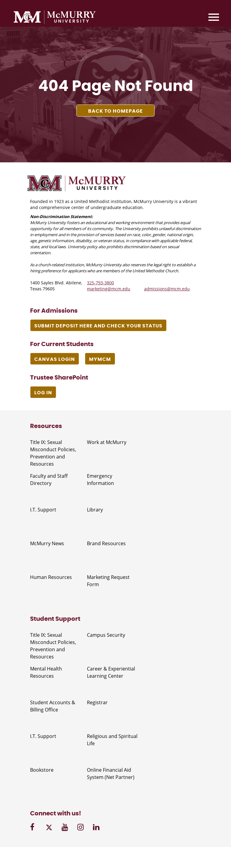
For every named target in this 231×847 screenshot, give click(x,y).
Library (95, 509)
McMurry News (47, 543)
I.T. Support (43, 509)
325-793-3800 (100, 283)
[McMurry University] (54, 18)
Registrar (97, 702)
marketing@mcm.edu (108, 289)
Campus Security (106, 635)
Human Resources (51, 577)
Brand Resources (106, 543)
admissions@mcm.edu (167, 289)
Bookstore (42, 770)
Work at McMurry (106, 442)
